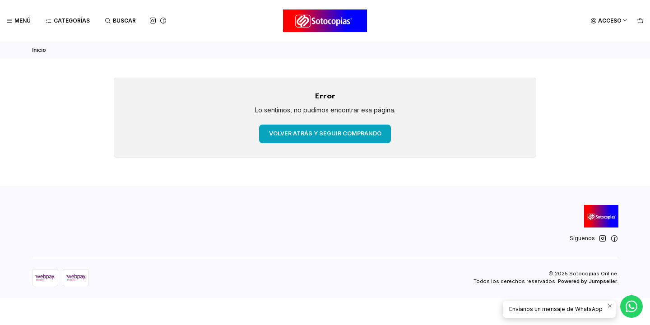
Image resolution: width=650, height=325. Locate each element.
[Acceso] (609, 21)
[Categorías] (68, 21)
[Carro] (640, 21)
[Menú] (18, 21)
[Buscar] (120, 21)
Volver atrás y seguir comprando (325, 133)
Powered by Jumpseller (587, 281)
